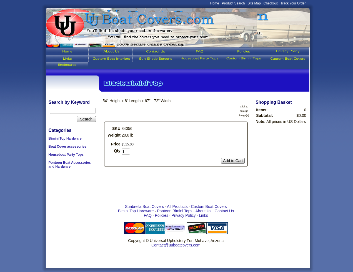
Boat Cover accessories (67, 146)
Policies (161, 215)
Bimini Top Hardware (65, 138)
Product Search (233, 3)
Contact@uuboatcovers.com (176, 245)
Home (214, 3)
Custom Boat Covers (209, 206)
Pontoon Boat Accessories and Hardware (70, 164)
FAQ (148, 215)
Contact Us (224, 211)
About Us (204, 211)
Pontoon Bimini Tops (174, 211)
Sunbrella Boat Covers (144, 206)
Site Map (254, 3)
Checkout (271, 3)
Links (203, 215)
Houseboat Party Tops (66, 155)
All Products (177, 206)
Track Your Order (293, 3)
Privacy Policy (183, 215)
